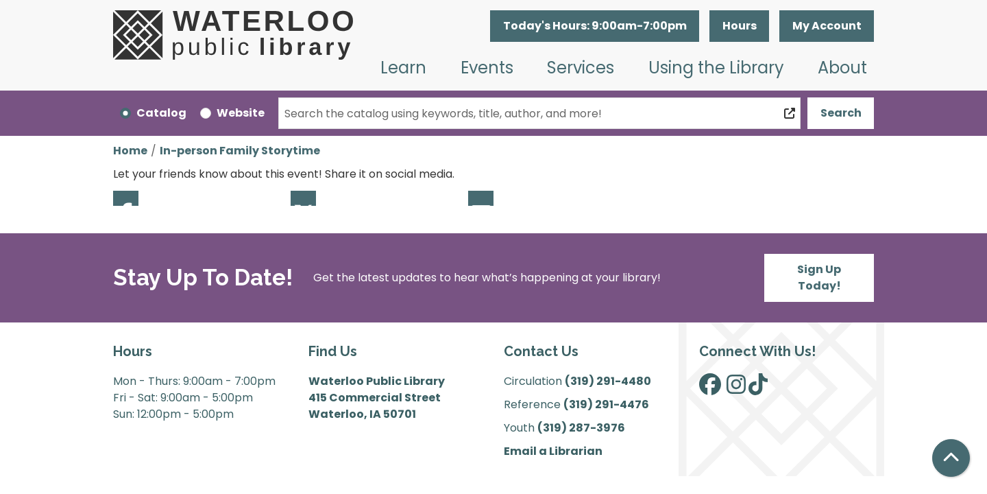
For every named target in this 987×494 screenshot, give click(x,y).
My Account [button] (827, 26)
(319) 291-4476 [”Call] (606, 404)
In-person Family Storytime (240, 150)
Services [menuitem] (580, 67)
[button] (594, 26)
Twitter (303, 198)
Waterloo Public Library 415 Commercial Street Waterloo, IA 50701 (376, 397)
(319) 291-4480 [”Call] (608, 381)
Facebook (125, 198)
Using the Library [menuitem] (716, 67)
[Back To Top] (951, 458)
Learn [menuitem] (403, 67)
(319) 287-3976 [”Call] (581, 428)
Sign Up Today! (819, 277)
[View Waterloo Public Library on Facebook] (710, 389)
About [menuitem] (842, 67)
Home (130, 150)
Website (241, 113)
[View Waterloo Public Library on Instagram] (736, 389)
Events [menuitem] (487, 67)
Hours (739, 26)
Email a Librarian (553, 451)
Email (481, 198)
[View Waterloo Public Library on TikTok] (758, 389)
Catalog (161, 113)
